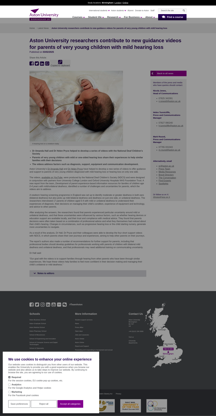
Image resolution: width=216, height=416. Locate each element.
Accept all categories (70, 404)
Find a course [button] (175, 17)
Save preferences (19, 404)
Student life (96, 17)
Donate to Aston (142, 10)
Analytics (16, 384)
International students (99, 10)
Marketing (17, 392)
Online (125, 3)
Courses (78, 17)
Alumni (130, 10)
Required (16, 377)
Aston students (118, 10)
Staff (152, 10)
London (118, 3)
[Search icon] (184, 10)
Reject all (43, 404)
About (150, 17)
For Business (133, 17)
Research (114, 17)
